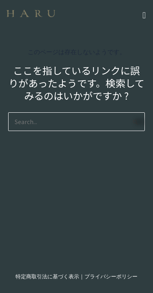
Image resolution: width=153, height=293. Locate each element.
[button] (109, 14)
